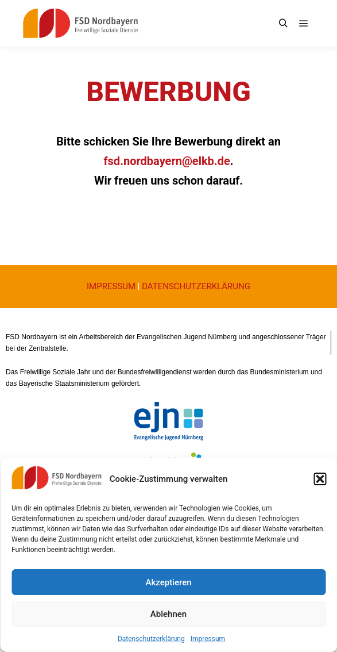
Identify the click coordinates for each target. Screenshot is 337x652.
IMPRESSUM (111, 286)
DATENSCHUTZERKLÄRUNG (196, 286)
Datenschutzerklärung (151, 639)
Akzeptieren (168, 582)
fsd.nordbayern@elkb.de (166, 161)
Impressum (208, 639)
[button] (320, 479)
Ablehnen (168, 614)
